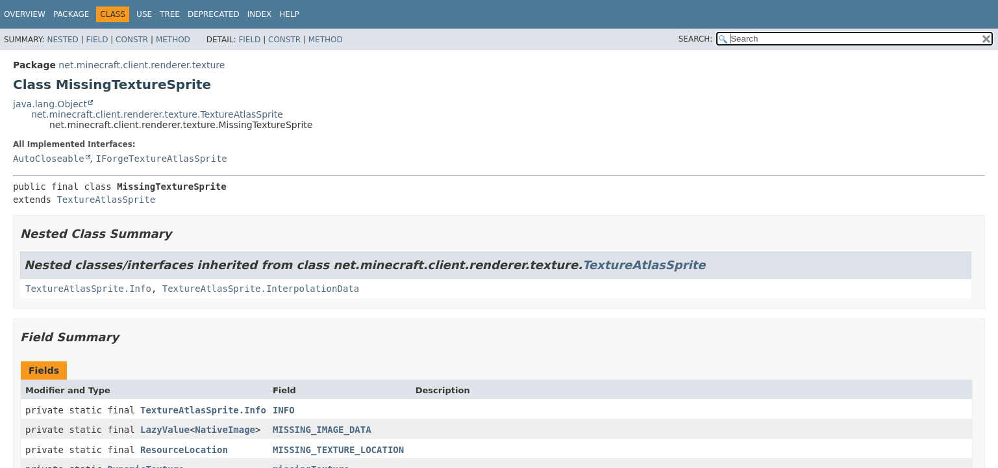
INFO (284, 410)
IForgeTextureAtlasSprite (161, 158)
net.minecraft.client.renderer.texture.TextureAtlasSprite (157, 114)
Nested (62, 39)
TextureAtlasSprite (105, 199)
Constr (132, 39)
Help (289, 14)
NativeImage (225, 429)
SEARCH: (696, 39)
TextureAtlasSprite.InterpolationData (260, 288)
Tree (170, 14)
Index (259, 14)
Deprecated (214, 14)
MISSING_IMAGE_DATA (322, 429)
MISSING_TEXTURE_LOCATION (338, 450)
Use (144, 14)
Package (71, 14)
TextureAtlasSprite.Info (88, 288)
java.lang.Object (50, 104)
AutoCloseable (48, 158)
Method (173, 39)
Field (97, 39)
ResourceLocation (184, 450)
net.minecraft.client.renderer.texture (141, 65)
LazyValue (165, 429)
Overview (24, 14)
